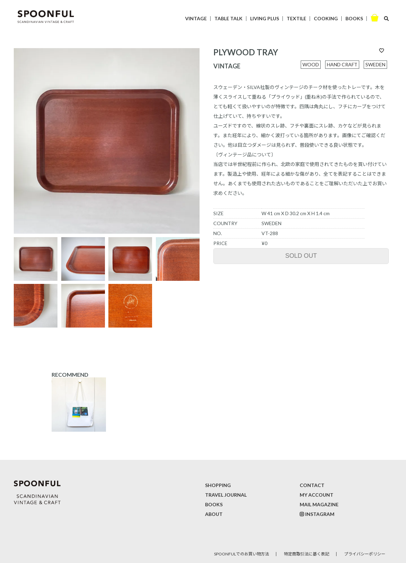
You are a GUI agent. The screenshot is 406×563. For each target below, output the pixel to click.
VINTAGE (196, 18)
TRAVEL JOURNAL (226, 495)
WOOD (310, 64)
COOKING (326, 18)
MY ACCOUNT (316, 495)
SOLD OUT (301, 255)
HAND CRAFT (342, 64)
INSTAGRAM (319, 514)
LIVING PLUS (264, 18)
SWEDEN (375, 64)
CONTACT (312, 485)
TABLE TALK (228, 18)
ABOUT (214, 514)
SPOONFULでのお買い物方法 (241, 553)
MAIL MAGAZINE (319, 504)
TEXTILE (296, 18)
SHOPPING (218, 485)
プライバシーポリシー (364, 553)
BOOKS (354, 18)
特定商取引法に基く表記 (306, 553)
